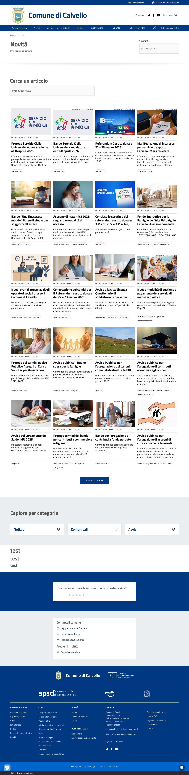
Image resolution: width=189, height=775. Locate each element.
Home (12, 35)
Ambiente (42, 749)
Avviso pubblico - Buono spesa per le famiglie (69, 364)
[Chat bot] (181, 767)
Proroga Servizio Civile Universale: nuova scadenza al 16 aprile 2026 (29, 147)
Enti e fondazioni (17, 724)
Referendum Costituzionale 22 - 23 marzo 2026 (113, 145)
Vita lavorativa (44, 720)
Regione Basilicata (136, 2)
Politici (13, 728)
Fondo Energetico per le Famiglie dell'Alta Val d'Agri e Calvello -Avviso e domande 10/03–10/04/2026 (156, 222)
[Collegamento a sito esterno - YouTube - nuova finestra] (158, 15)
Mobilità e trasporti (46, 737)
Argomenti (144, 40)
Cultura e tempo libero (47, 716)
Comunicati (79, 529)
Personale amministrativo (21, 732)
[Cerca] (176, 15)
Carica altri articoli (94, 480)
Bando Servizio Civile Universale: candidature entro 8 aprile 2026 (69, 147)
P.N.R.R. (150, 728)
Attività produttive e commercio (51, 725)
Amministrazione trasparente (84, 737)
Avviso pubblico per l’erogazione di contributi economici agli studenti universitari (154, 368)
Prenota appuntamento (157, 712)
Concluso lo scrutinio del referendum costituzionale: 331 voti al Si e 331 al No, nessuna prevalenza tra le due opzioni (113, 224)
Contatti (110, 707)
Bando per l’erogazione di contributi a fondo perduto (113, 437)
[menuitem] (80, 28)
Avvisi (132, 529)
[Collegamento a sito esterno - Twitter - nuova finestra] (148, 15)
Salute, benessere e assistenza (51, 753)
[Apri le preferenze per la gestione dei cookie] (7, 767)
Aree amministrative (18, 712)
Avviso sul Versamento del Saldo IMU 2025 (28, 437)
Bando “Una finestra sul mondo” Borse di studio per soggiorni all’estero (29, 220)
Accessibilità (152, 724)
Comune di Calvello (57, 15)
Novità (21, 35)
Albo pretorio (77, 733)
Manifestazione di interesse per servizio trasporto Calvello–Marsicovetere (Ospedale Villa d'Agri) (156, 149)
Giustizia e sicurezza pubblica (50, 741)
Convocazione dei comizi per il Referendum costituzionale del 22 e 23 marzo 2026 (72, 293)
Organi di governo (17, 716)
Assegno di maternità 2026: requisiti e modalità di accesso (71, 220)
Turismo (41, 733)
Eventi (74, 720)
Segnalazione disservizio (157, 720)
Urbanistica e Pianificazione (49, 729)
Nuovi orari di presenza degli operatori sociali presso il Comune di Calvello (30, 293)
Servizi (41, 707)
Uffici (12, 720)
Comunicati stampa (80, 716)
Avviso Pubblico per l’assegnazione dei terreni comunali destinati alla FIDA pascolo (114, 368)
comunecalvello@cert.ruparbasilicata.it (122, 729)
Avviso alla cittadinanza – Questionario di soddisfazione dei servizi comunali (112, 295)
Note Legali (91, 766)
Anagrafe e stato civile (47, 712)
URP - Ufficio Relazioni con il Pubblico (121, 734)
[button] (165, 2)
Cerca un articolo (29, 81)
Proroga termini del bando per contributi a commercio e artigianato (72, 439)
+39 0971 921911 (113, 724)
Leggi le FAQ (152, 716)
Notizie (19, 529)
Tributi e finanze (45, 745)
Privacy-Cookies (77, 766)
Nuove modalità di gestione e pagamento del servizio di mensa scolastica (156, 293)
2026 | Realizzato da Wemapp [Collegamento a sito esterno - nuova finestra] (22, 773)
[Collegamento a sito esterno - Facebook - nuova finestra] (153, 15)
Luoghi (13, 737)
